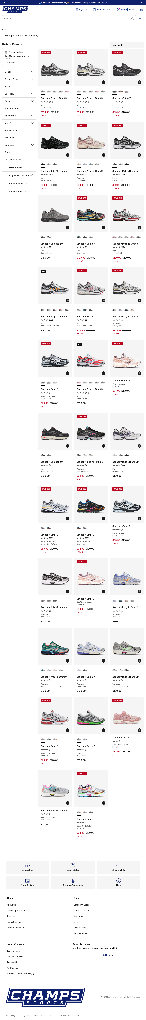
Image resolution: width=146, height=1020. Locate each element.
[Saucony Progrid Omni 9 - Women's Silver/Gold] (97, 164)
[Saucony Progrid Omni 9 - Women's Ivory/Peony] (132, 310)
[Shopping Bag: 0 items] (141, 9)
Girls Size (19, 145)
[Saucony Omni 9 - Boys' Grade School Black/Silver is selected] (43, 382)
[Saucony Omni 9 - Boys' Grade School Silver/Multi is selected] (79, 812)
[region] (73, 2)
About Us (11, 905)
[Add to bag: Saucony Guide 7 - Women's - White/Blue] (103, 661)
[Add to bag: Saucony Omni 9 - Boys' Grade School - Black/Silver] (67, 373)
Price (19, 152)
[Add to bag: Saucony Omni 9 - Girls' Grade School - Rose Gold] (103, 591)
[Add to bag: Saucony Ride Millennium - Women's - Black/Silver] (67, 591)
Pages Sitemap (14, 922)
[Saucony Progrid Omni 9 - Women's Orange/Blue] (85, 164)
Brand (19, 86)
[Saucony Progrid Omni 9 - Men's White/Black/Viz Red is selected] (43, 310)
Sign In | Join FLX (126, 9)
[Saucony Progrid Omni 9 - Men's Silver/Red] (55, 91)
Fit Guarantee (80, 933)
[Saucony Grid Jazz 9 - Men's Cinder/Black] (49, 455)
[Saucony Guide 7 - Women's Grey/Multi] (85, 670)
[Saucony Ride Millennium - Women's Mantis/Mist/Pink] (91, 455)
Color (19, 101)
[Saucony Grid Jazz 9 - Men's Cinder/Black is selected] (43, 237)
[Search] (69, 18)
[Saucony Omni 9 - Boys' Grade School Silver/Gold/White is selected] (43, 528)
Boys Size (19, 137)
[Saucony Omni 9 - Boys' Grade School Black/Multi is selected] (79, 528)
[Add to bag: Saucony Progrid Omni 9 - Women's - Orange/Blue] (139, 591)
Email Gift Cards (81, 905)
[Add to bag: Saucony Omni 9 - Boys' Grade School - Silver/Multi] (103, 803)
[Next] (141, 2)
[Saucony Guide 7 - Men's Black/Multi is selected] (79, 237)
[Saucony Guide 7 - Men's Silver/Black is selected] (114, 91)
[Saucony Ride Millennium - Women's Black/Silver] (85, 455)
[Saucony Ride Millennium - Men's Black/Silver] (55, 164)
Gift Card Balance (82, 910)
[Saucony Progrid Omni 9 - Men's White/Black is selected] (79, 382)
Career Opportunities (17, 910)
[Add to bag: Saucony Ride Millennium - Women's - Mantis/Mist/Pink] (139, 661)
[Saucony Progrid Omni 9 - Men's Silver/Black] (103, 91)
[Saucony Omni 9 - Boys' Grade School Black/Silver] (49, 739)
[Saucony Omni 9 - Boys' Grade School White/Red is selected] (43, 739)
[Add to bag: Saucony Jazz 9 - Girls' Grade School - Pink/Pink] (139, 730)
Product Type (19, 79)
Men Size (19, 123)
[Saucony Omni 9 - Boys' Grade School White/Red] (49, 382)
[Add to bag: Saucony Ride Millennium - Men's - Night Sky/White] (139, 446)
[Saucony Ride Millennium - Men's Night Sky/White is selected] (114, 455)
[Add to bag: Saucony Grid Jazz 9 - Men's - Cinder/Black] (67, 227)
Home (4, 30)
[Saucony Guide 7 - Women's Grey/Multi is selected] (79, 739)
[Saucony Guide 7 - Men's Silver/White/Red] (126, 91)
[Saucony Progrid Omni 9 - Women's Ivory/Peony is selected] (79, 164)
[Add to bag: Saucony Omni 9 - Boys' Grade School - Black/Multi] (103, 518)
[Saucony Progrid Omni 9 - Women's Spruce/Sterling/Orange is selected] (43, 670)
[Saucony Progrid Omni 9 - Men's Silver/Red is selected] (114, 237)
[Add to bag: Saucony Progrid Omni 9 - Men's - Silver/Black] (67, 82)
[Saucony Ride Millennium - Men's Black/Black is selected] (43, 164)
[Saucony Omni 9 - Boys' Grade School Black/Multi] (49, 528)
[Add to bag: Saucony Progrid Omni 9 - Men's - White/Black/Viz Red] (67, 300)
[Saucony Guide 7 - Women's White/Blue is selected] (79, 670)
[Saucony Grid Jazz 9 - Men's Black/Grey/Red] (49, 237)
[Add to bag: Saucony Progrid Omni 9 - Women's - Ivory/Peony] (103, 155)
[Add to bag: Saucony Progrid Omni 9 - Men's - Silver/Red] (139, 227)
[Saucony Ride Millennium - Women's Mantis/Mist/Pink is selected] (114, 670)
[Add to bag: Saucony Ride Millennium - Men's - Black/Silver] (139, 155)
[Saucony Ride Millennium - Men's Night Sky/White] (49, 164)
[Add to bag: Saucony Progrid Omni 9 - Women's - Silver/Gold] (139, 300)
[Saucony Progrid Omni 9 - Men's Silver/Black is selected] (43, 91)
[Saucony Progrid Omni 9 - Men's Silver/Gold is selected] (79, 91)
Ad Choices (12, 968)
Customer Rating (19, 159)
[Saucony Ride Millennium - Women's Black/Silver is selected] (43, 601)
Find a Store (10, 62)
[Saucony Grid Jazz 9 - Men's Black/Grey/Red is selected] (43, 455)
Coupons (78, 916)
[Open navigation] (140, 19)
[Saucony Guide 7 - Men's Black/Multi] (120, 91)
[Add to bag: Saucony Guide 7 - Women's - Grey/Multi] (103, 730)
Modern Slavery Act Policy (20, 973)
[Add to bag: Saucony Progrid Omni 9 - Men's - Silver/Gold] (103, 82)
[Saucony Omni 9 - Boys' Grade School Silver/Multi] (55, 382)
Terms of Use (13, 951)
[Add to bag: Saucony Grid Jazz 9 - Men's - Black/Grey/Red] (67, 446)
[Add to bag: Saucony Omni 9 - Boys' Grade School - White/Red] (67, 730)
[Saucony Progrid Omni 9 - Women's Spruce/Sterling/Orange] (91, 164)
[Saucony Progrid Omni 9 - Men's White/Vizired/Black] (61, 91)
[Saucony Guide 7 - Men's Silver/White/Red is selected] (79, 310)
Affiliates (11, 916)
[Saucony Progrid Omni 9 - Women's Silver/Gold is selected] (114, 310)
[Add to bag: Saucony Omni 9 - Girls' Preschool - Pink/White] (139, 373)
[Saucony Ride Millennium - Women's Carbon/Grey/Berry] (55, 601)
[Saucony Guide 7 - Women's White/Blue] (85, 739)
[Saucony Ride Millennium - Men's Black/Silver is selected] (114, 164)
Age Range (19, 115)
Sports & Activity (19, 108)
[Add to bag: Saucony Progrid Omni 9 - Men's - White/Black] (103, 373)
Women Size (19, 130)
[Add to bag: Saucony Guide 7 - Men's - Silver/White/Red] (103, 300)
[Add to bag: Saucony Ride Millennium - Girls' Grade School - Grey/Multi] (67, 803)
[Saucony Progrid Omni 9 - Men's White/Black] (67, 91)
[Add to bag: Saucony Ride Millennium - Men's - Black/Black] (67, 155)
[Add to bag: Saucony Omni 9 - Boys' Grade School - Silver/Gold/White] (67, 518)
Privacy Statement (15, 956)
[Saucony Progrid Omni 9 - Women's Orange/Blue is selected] (114, 601)
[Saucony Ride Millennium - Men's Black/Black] (126, 164)
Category (19, 94)
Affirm (77, 922)
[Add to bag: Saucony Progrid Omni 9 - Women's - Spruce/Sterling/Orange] (67, 661)
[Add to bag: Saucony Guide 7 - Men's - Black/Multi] (103, 227)
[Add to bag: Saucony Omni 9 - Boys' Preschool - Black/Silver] (139, 518)
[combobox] (69, 18)
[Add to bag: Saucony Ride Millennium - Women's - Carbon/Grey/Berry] (103, 446)
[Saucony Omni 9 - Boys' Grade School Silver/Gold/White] (85, 528)
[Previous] (4, 2)
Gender (19, 72)
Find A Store (80, 927)
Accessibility (13, 962)
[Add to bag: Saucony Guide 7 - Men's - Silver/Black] (139, 82)
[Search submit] (132, 18)
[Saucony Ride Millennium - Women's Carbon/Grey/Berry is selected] (79, 455)
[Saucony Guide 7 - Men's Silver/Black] (85, 237)
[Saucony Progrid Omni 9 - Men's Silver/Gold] (49, 91)
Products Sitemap (15, 927)
